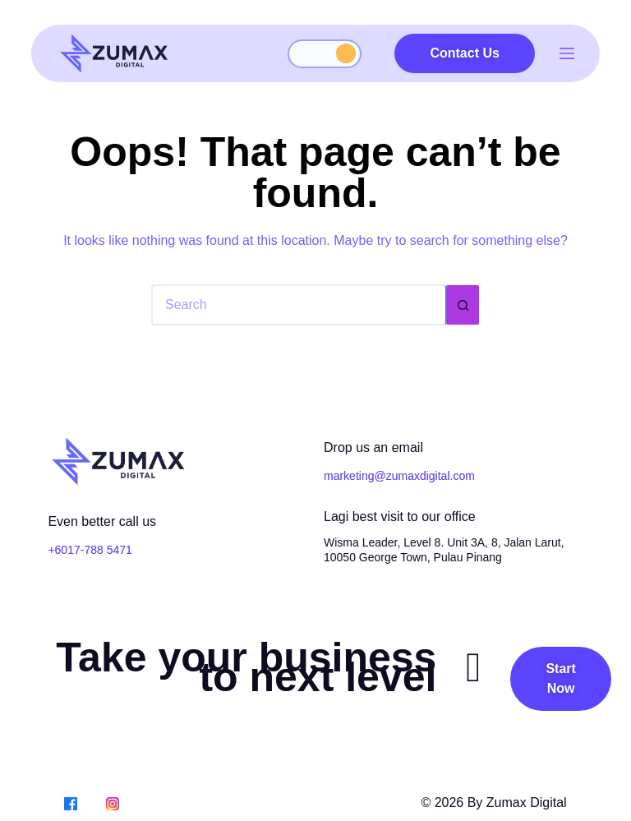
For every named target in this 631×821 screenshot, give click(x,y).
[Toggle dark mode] (325, 53)
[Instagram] (112, 803)
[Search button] (463, 304)
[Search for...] (299, 304)
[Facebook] (70, 803)
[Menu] (567, 53)
